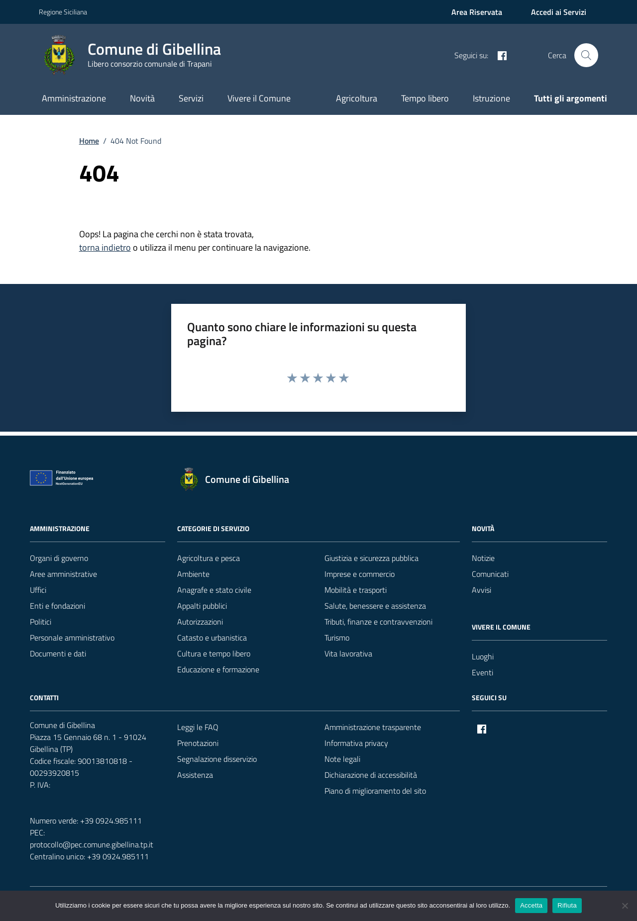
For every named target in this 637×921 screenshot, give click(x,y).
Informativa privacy (356, 743)
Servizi (191, 98)
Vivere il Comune (259, 98)
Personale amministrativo (72, 638)
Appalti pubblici (202, 606)
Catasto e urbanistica (212, 638)
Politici (40, 622)
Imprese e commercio (359, 574)
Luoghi (483, 656)
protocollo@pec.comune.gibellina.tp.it (91, 844)
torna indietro (105, 247)
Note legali (342, 759)
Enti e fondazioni (57, 606)
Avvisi (481, 590)
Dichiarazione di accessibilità (370, 775)
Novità (142, 98)
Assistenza (195, 775)
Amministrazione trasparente (372, 727)
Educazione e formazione (218, 669)
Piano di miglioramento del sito (375, 791)
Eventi (482, 672)
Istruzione (491, 98)
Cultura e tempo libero (213, 653)
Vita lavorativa (348, 653)
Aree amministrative (63, 574)
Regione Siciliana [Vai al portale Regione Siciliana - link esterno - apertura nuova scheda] (63, 11)
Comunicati (490, 574)
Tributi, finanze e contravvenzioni (378, 622)
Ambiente (193, 574)
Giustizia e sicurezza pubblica (371, 558)
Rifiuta (567, 905)
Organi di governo (59, 558)
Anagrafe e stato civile (214, 590)
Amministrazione (74, 98)
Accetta (531, 905)
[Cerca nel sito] (586, 55)
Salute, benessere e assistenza (375, 606)
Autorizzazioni (200, 622)
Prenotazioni (197, 743)
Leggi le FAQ (197, 727)
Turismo (336, 638)
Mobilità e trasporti (355, 590)
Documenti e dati (58, 653)
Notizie (483, 558)
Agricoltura (356, 98)
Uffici (38, 590)
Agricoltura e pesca (208, 558)
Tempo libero (425, 98)
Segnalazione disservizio (217, 759)
